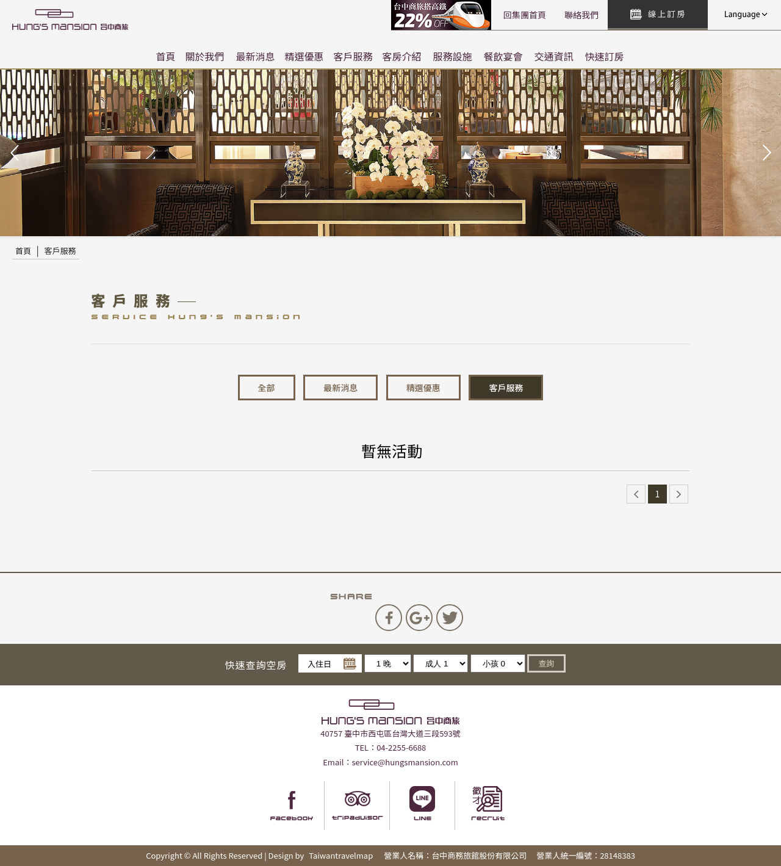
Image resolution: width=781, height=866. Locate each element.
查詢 (546, 663)
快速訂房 (604, 56)
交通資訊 (554, 56)
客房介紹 (402, 56)
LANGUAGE (744, 14)
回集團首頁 (524, 15)
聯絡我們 (581, 15)
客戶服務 (353, 56)
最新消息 (255, 56)
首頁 (165, 56)
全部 (266, 387)
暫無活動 (391, 450)
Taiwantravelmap (341, 855)
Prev (16, 153)
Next (765, 153)
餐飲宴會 (503, 56)
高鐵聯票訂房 (442, 15)
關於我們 (204, 56)
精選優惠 (303, 56)
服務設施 (452, 56)
